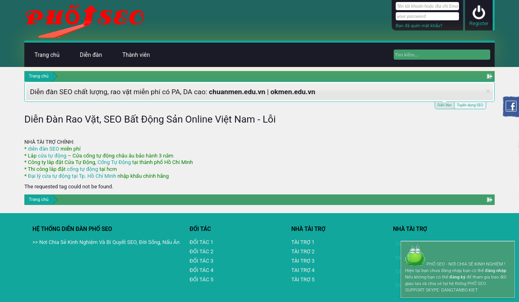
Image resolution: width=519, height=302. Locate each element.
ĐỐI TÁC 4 (202, 270)
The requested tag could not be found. (69, 186)
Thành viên (136, 55)
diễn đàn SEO (43, 149)
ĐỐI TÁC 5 (202, 279)
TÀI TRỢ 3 (302, 261)
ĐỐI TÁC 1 (202, 242)
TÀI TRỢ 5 (302, 279)
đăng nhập (495, 270)
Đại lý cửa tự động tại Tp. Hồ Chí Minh (72, 176)
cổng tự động (82, 169)
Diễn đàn (445, 104)
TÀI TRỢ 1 (302, 242)
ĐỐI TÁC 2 (202, 251)
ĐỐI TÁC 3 (202, 261)
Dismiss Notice (488, 91)
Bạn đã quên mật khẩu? (419, 25)
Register (479, 23)
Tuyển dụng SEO (470, 105)
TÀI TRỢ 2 (302, 251)
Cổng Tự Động (114, 162)
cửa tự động (52, 156)
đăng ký (457, 277)
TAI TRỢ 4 (302, 270)
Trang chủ (47, 55)
